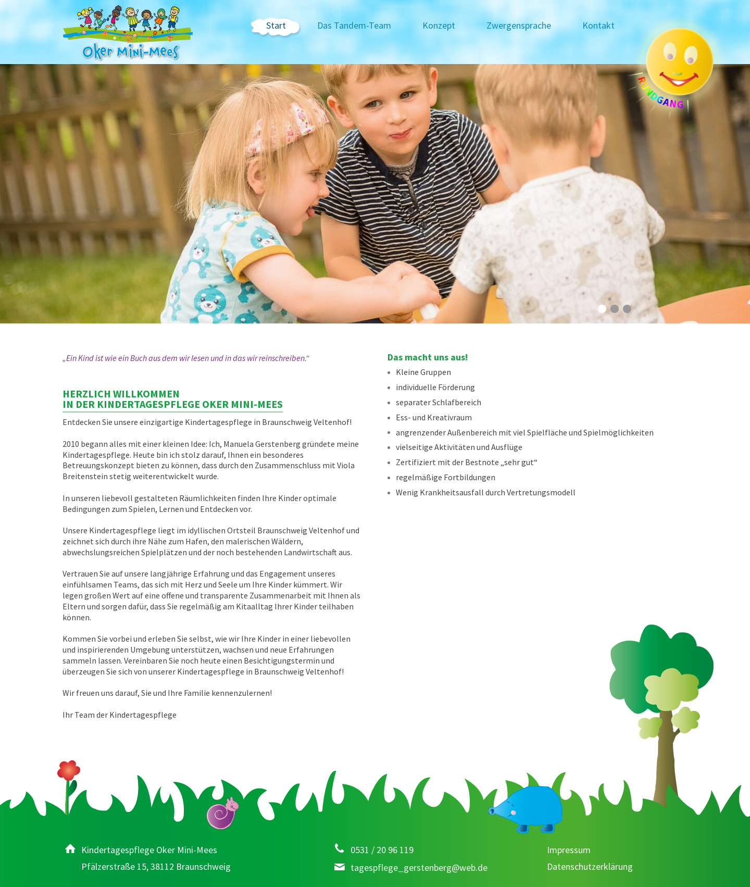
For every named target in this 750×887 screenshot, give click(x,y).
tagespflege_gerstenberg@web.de (419, 867)
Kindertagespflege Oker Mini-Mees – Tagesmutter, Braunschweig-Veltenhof (128, 34)
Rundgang (674, 71)
